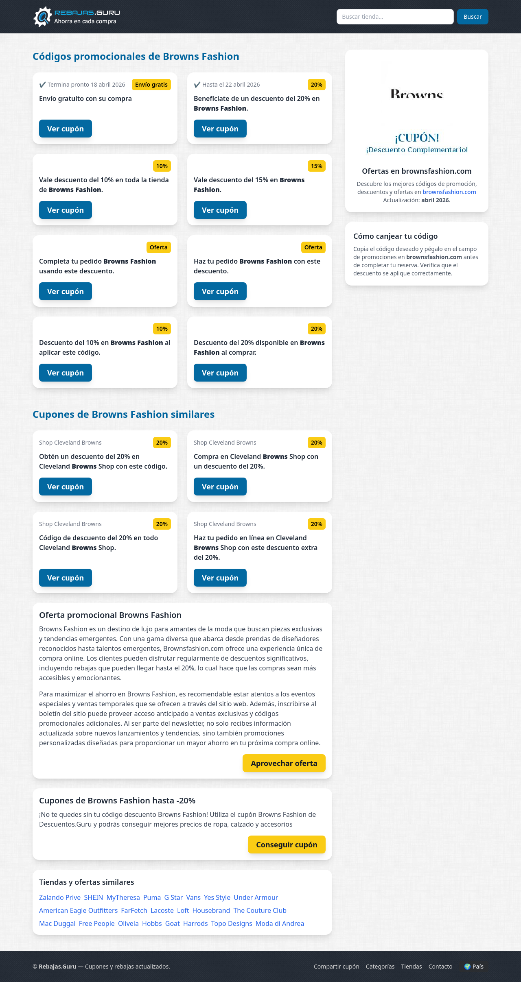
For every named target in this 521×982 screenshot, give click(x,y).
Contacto (441, 966)
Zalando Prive (60, 897)
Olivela (128, 923)
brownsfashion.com (449, 192)
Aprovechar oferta (284, 763)
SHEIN (93, 897)
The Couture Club (260, 910)
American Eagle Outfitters (78, 910)
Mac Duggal (57, 923)
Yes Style (217, 897)
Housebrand (211, 910)
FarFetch (134, 910)
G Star (173, 897)
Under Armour (256, 897)
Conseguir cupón (286, 844)
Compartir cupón (336, 966)
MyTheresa (123, 897)
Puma (152, 897)
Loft (183, 910)
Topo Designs (231, 923)
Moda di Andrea (280, 923)
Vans (193, 897)
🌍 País (474, 966)
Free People (97, 923)
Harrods (195, 923)
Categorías (380, 966)
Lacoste (162, 910)
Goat (172, 923)
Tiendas (411, 966)
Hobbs (152, 923)
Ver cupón (65, 128)
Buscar (473, 16)
